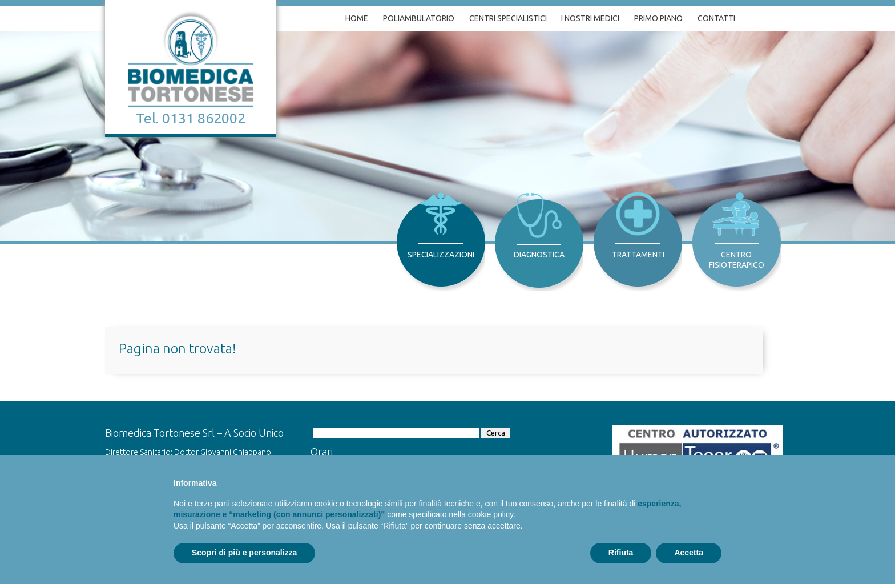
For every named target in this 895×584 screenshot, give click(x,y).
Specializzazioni (441, 254)
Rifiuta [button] (621, 552)
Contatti (716, 18)
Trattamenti (638, 254)
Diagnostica (539, 254)
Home (356, 18)
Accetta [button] (688, 552)
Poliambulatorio (418, 18)
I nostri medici (590, 18)
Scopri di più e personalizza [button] (244, 552)
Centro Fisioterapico (736, 259)
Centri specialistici (508, 18)
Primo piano (658, 18)
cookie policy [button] (490, 514)
